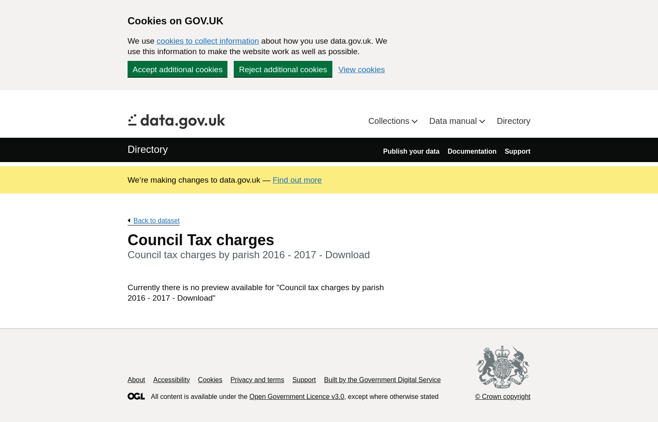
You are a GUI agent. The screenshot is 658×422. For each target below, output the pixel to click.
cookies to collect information (208, 41)
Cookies (210, 379)
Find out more (297, 180)
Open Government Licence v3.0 (296, 396)
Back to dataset (156, 220)
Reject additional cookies (283, 69)
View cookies (362, 69)
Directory (513, 121)
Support (517, 151)
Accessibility (171, 379)
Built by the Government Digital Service (382, 379)
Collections (390, 121)
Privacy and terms (257, 379)
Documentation (472, 151)
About (136, 379)
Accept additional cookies (177, 69)
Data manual (454, 121)
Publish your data (411, 151)
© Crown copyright (502, 396)
